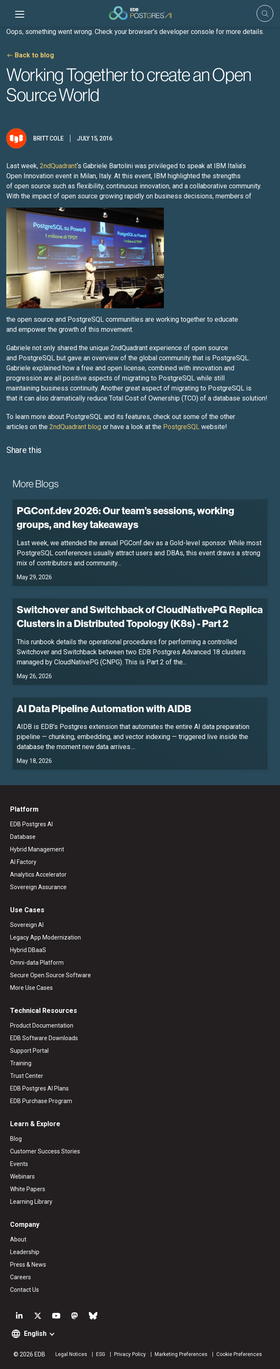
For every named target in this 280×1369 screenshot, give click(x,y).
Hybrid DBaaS (28, 950)
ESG (100, 1354)
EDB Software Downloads (44, 1038)
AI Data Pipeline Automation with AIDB (104, 708)
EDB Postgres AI (31, 824)
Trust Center (26, 1075)
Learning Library (31, 1201)
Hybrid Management (37, 849)
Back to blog (34, 55)
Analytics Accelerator (38, 874)
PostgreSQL (181, 427)
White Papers (27, 1189)
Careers (20, 1277)
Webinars (22, 1176)
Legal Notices (71, 1354)
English (35, 1334)
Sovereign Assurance (38, 887)
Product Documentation (41, 1025)
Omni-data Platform (37, 962)
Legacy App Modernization (45, 937)
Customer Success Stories (45, 1151)
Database (23, 836)
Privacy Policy (130, 1354)
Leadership (24, 1252)
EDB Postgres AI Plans (39, 1088)
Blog (16, 1138)
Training (20, 1063)
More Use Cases (31, 987)
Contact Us (24, 1289)
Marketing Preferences (181, 1354)
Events (19, 1164)
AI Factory (23, 862)
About (18, 1239)
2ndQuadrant (58, 166)
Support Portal (29, 1050)
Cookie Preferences (239, 1354)
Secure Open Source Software (50, 975)
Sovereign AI (27, 924)
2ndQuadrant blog (75, 427)
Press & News (28, 1264)
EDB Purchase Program (41, 1101)
